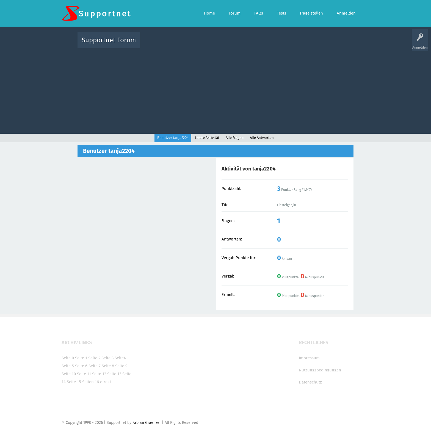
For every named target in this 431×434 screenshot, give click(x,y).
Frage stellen (305, 44)
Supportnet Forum (109, 40)
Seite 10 (69, 373)
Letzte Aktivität (207, 138)
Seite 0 (68, 357)
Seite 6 (81, 365)
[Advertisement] (215, 89)
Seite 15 (74, 381)
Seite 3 (107, 357)
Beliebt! (200, 44)
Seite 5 (68, 365)
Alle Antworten (262, 138)
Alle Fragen (181, 44)
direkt (105, 381)
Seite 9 (121, 365)
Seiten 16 (90, 381)
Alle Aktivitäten (155, 44)
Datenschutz (310, 382)
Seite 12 (99, 373)
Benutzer (284, 44)
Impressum (309, 357)
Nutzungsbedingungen (320, 370)
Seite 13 (114, 373)
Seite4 (120, 357)
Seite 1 (81, 357)
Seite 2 (94, 357)
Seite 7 (95, 365)
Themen (245, 44)
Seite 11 (84, 373)
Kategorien (264, 44)
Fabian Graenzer (146, 422)
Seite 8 (108, 365)
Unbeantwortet (222, 44)
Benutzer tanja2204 (173, 138)
